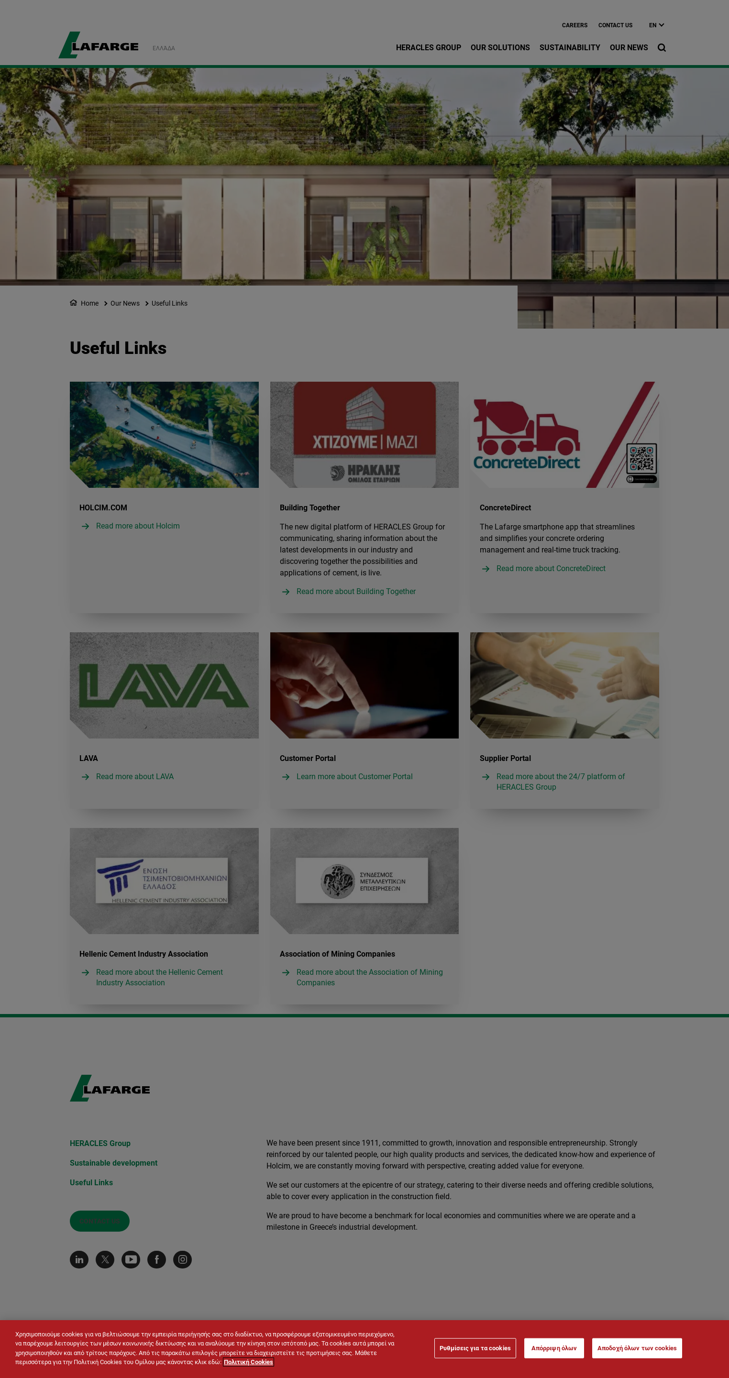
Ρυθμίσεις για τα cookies (475, 1349)
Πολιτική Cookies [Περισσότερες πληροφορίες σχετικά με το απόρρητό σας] (248, 1363)
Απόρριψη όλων (554, 1349)
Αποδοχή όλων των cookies (637, 1349)
